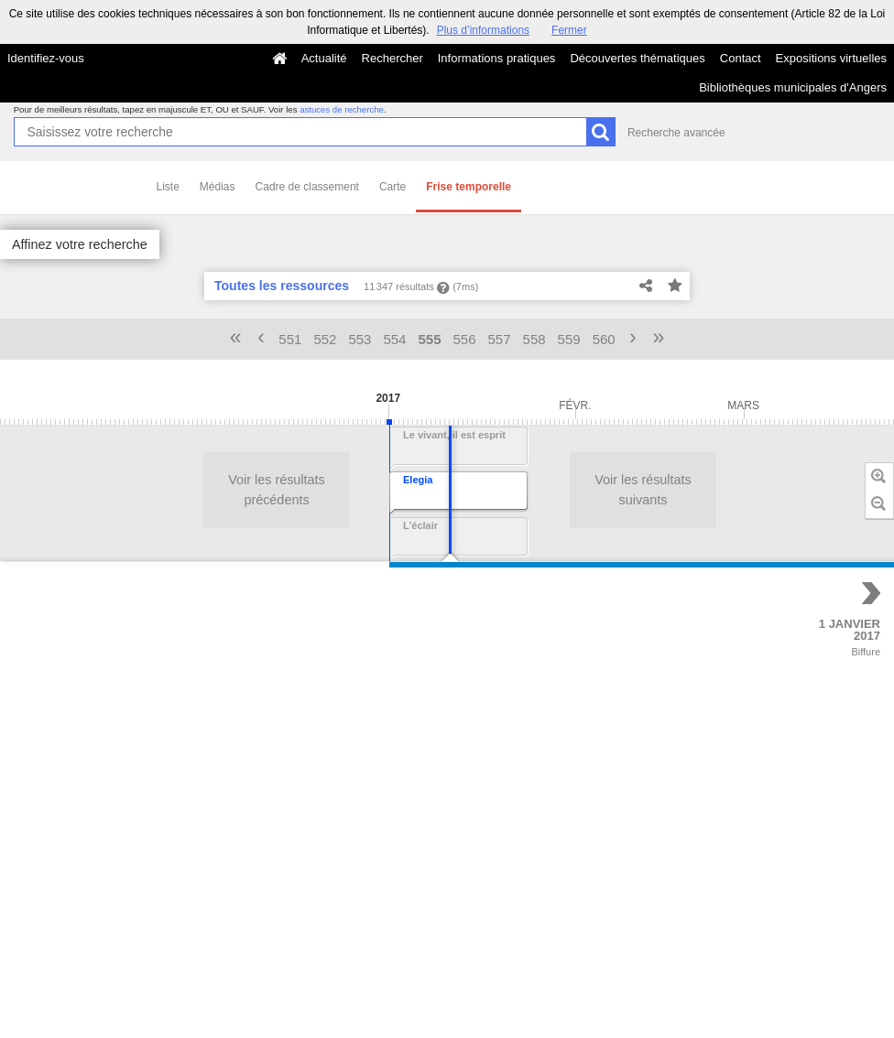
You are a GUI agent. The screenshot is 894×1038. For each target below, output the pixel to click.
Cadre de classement (307, 186)
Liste (168, 186)
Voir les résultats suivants (303, 489)
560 (604, 339)
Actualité (324, 58)
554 (394, 339)
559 (569, 339)
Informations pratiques (497, 58)
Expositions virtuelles (831, 58)
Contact (740, 58)
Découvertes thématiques (637, 58)
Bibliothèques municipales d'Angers (793, 87)
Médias (217, 186)
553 (359, 339)
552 (324, 339)
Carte (392, 186)
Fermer (569, 30)
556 (464, 339)
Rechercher (392, 58)
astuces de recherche (342, 109)
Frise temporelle (468, 186)
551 (289, 339)
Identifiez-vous (45, 58)
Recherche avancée (676, 132)
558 (534, 339)
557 (499, 339)
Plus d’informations (483, 30)
